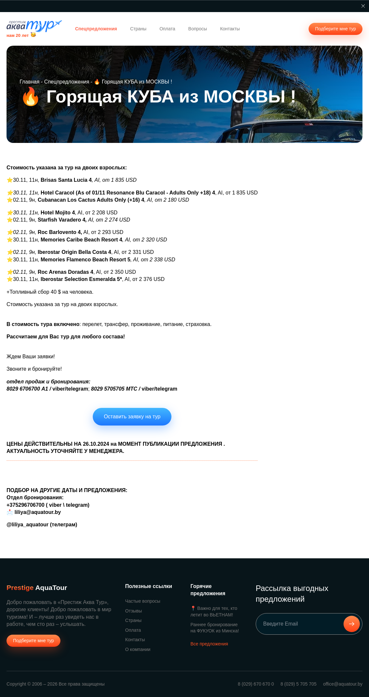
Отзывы (133, 610)
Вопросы (197, 28)
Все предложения (209, 643)
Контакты (230, 28)
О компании (137, 649)
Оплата (167, 28)
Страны (138, 28)
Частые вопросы (142, 601)
